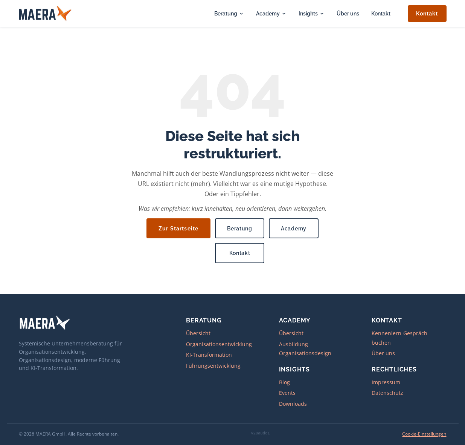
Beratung (229, 13)
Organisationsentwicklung (219, 344)
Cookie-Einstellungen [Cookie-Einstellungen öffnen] (424, 434)
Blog (284, 382)
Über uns (348, 13)
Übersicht (198, 333)
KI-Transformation (209, 354)
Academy (271, 13)
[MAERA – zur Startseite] (45, 13)
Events (287, 392)
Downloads (293, 403)
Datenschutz (387, 392)
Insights (312, 13)
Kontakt (380, 13)
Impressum (386, 382)
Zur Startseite (178, 228)
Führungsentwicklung (213, 365)
